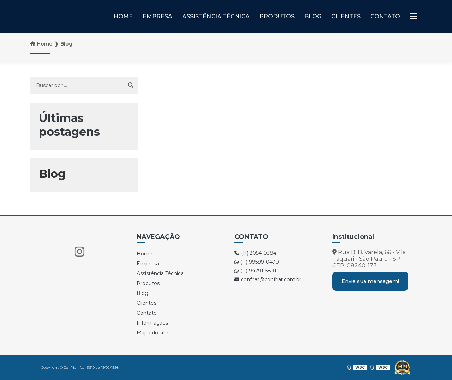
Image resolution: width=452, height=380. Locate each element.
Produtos (277, 16)
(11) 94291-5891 (255, 270)
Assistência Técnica (216, 16)
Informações (152, 323)
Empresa (157, 16)
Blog (312, 16)
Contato (385, 16)
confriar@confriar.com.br (267, 279)
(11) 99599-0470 (256, 262)
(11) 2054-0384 (255, 253)
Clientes (346, 16)
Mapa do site (152, 333)
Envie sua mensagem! (370, 281)
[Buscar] (130, 85)
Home (123, 16)
